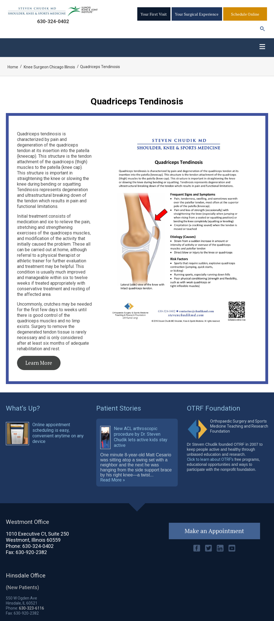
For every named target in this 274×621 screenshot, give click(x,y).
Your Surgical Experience (196, 14)
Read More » (112, 480)
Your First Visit (154, 14)
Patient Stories (118, 408)
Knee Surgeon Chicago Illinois (49, 67)
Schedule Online (245, 14)
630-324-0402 (53, 21)
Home (13, 67)
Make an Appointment (214, 531)
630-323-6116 (31, 608)
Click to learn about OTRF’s (210, 459)
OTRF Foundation (213, 408)
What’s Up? (23, 408)
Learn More (38, 362)
